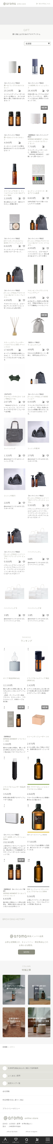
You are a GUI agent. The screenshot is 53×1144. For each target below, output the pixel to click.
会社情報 (6, 1091)
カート (37, 1140)
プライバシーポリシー (11, 1109)
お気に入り (16, 1140)
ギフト (12, 1047)
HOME (5, 1047)
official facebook (12, 1131)
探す (27, 1140)
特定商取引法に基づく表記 (13, 1100)
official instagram (31, 1131)
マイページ (5, 1140)
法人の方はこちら (44, 3)
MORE (26, 952)
